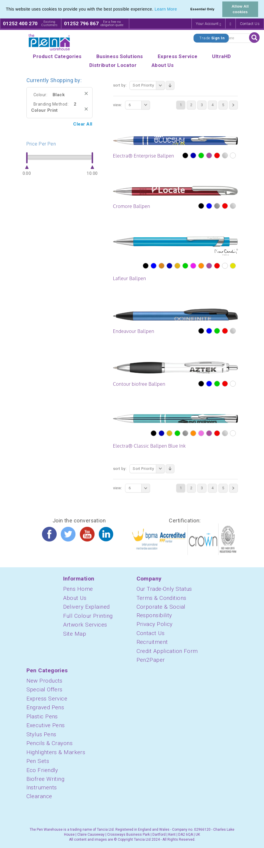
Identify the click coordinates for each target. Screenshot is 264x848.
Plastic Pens (42, 716)
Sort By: (120, 85)
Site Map (74, 633)
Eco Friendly (42, 770)
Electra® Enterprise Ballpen (143, 156)
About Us (75, 598)
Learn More (166, 9)
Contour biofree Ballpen (139, 384)
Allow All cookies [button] (240, 9)
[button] (179, 10)
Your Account (208, 23)
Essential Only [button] (202, 9)
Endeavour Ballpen (133, 331)
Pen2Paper (151, 659)
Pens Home (78, 588)
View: (117, 105)
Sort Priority (149, 85)
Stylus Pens (41, 734)
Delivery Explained (86, 606)
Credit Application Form (167, 651)
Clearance (39, 796)
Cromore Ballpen (131, 206)
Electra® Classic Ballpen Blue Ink (149, 446)
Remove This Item (86, 93)
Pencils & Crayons (49, 743)
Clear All (82, 124)
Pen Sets (37, 761)
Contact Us (250, 23)
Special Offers (44, 689)
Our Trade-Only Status (164, 588)
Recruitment (152, 642)
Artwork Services (85, 624)
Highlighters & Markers (55, 752)
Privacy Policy (155, 624)
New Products (44, 680)
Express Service (47, 698)
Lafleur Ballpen (129, 278)
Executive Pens (45, 725)
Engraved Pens (45, 707)
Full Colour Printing (88, 615)
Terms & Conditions (161, 598)
